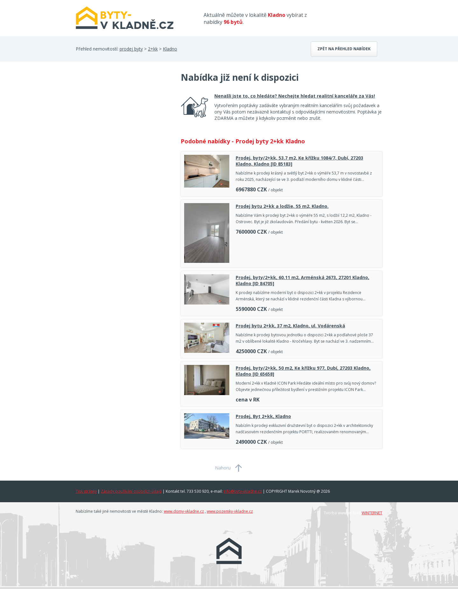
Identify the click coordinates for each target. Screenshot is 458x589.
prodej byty (131, 49)
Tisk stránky (86, 491)
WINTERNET (372, 513)
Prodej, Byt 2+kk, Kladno (263, 416)
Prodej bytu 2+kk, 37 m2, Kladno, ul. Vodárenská (290, 326)
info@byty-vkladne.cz (243, 491)
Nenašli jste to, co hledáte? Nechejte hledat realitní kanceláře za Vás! (294, 96)
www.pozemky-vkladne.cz (230, 511)
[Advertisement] (123, 122)
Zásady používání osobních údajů (131, 491)
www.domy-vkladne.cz (184, 511)
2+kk (153, 49)
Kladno (170, 49)
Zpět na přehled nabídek (344, 48)
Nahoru (223, 468)
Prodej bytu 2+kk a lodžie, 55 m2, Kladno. (282, 206)
